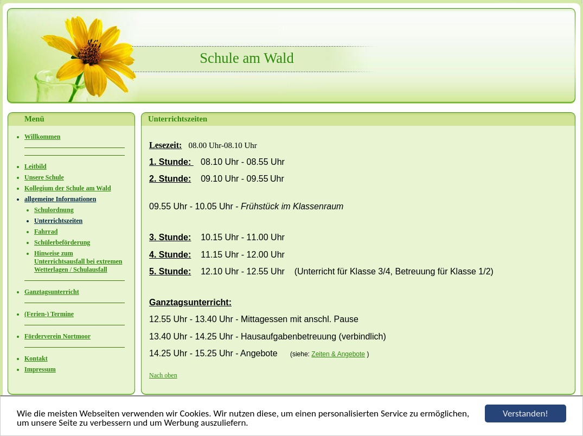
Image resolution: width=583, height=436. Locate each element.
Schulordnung (54, 210)
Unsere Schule (44, 177)
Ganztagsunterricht (51, 292)
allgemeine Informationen (60, 199)
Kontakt (36, 358)
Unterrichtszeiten (58, 221)
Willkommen (42, 136)
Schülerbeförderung (62, 242)
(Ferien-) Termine (49, 314)
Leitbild (35, 166)
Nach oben (163, 375)
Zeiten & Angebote (338, 354)
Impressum (40, 369)
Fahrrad (45, 231)
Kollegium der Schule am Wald (67, 188)
